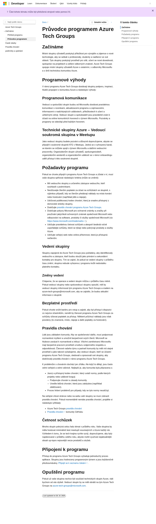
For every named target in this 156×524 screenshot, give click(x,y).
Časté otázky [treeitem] (10, 43)
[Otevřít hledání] (150, 3)
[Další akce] (111, 22)
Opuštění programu (130, 41)
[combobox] (19, 22)
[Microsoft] (5, 3)
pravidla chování (74, 408)
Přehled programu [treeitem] (14, 35)
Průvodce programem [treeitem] (17, 39)
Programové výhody (130, 31)
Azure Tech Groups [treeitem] (13, 27)
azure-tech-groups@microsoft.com (69, 486)
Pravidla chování (55, 412)
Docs (44, 22)
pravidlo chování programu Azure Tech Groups (79, 207)
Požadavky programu (130, 34)
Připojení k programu (130, 38)
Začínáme (126, 27)
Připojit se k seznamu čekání (72, 463)
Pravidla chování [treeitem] (12, 47)
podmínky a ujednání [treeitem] (14, 51)
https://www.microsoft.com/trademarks (65, 221)
